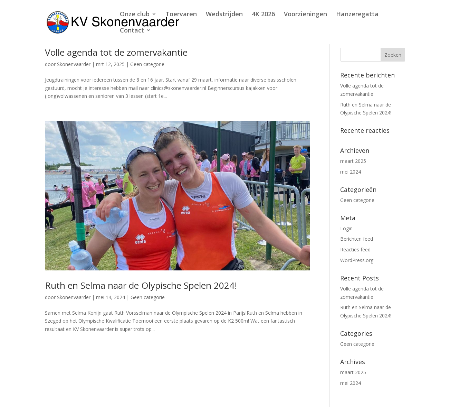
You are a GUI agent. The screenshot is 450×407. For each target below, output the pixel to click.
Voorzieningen (305, 14)
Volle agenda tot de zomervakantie (116, 52)
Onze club (135, 14)
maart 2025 (353, 161)
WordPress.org (356, 260)
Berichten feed (356, 238)
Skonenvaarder (73, 64)
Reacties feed (355, 249)
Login (346, 228)
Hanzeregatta (357, 14)
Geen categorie (147, 64)
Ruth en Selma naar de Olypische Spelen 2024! (141, 285)
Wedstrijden (224, 14)
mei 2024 (350, 171)
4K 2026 (263, 14)
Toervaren (181, 14)
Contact (132, 31)
